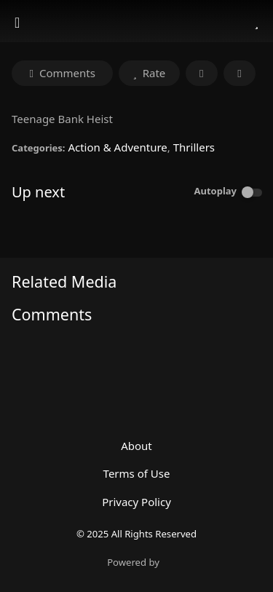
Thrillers (194, 147)
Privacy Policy (136, 501)
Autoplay (215, 190)
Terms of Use (136, 473)
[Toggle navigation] (18, 22)
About (136, 445)
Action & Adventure (117, 147)
